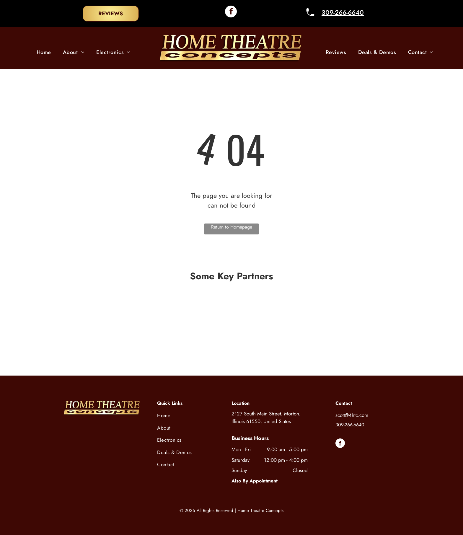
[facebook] (231, 12)
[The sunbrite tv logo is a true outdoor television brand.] (300, 349)
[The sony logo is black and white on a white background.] (96, 313)
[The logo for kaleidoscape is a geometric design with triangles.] (162, 349)
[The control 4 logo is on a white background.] (165, 313)
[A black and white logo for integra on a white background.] (93, 349)
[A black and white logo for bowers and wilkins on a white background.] (233, 313)
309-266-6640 (343, 12)
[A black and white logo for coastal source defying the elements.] (231, 349)
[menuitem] (44, 52)
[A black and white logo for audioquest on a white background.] (371, 313)
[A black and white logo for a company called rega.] (369, 349)
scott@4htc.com (351, 415)
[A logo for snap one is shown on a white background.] (303, 313)
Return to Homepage (231, 227)
